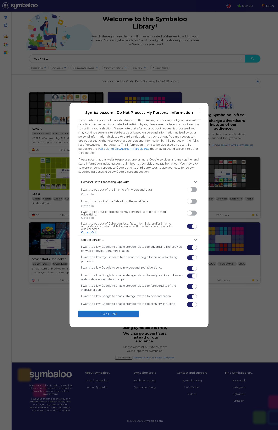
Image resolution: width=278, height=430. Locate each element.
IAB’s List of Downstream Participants (123, 148)
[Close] (201, 110)
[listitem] (139, 182)
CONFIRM (108, 314)
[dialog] (139, 215)
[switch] (192, 189)
